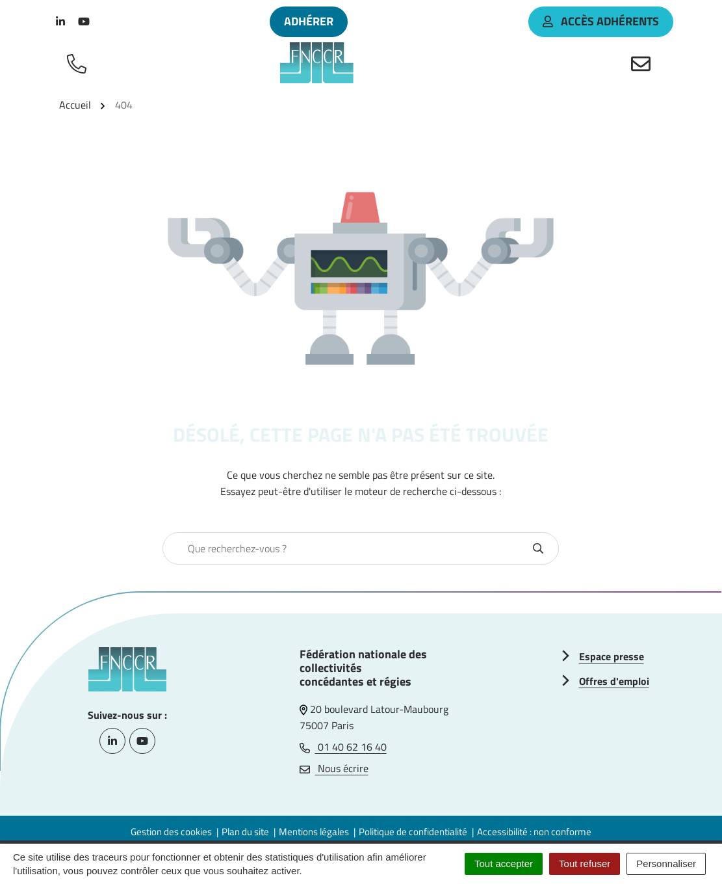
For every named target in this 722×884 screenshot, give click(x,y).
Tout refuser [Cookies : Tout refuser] (584, 863)
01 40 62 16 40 (343, 747)
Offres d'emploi (614, 681)
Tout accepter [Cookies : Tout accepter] (503, 863)
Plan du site (245, 831)
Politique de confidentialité (413, 831)
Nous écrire (334, 768)
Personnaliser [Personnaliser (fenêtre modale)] (666, 863)
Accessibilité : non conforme (534, 831)
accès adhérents (601, 21)
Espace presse (611, 656)
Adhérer (308, 21)
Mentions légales (314, 831)
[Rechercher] (538, 548)
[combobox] (346, 548)
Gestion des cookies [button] (171, 831)
